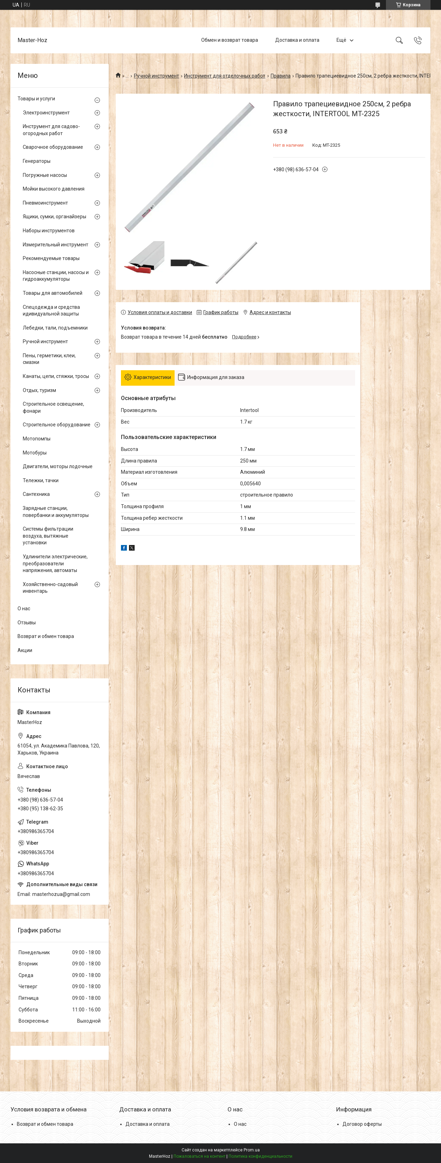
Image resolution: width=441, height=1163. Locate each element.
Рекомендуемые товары (51, 258)
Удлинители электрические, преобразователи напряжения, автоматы (55, 563)
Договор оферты (362, 1124)
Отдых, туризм (39, 390)
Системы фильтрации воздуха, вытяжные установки (48, 535)
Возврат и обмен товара (46, 636)
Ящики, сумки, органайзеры (54, 216)
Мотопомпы (36, 438)
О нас (24, 608)
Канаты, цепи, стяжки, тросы (56, 376)
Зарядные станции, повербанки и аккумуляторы (56, 511)
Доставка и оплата (297, 40)
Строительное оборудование (56, 424)
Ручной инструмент (156, 76)
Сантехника (36, 494)
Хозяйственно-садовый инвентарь (50, 588)
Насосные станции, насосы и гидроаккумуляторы (56, 276)
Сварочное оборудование (53, 147)
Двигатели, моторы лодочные (58, 466)
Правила (281, 76)
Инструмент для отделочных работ (224, 76)
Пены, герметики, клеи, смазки (49, 359)
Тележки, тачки (41, 480)
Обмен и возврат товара (229, 40)
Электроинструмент (46, 112)
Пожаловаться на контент (199, 1156)
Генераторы (36, 161)
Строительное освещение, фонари (53, 407)
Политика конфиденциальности (260, 1156)
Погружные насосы (45, 175)
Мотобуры (35, 453)
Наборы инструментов (49, 230)
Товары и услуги (36, 98)
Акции (25, 650)
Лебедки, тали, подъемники (55, 328)
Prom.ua (252, 1150)
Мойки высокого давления (53, 189)
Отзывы (27, 622)
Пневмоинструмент (45, 203)
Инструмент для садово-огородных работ (51, 130)
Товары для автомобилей (52, 293)
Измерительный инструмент (55, 244)
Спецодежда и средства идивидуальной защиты (51, 310)
